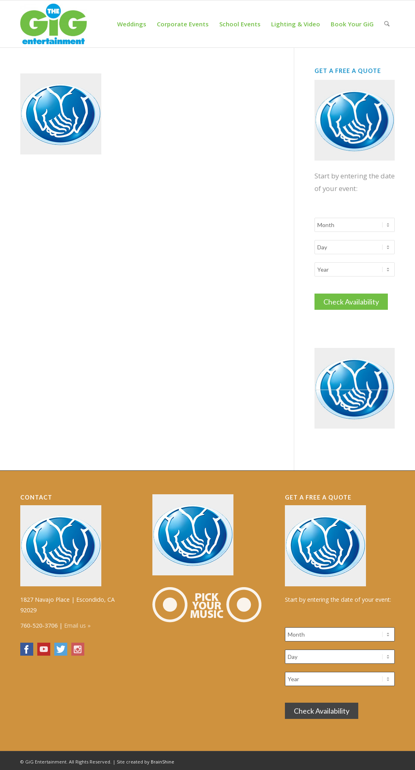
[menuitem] (132, 23)
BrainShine (162, 759)
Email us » (77, 623)
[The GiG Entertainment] (53, 24)
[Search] (387, 23)
